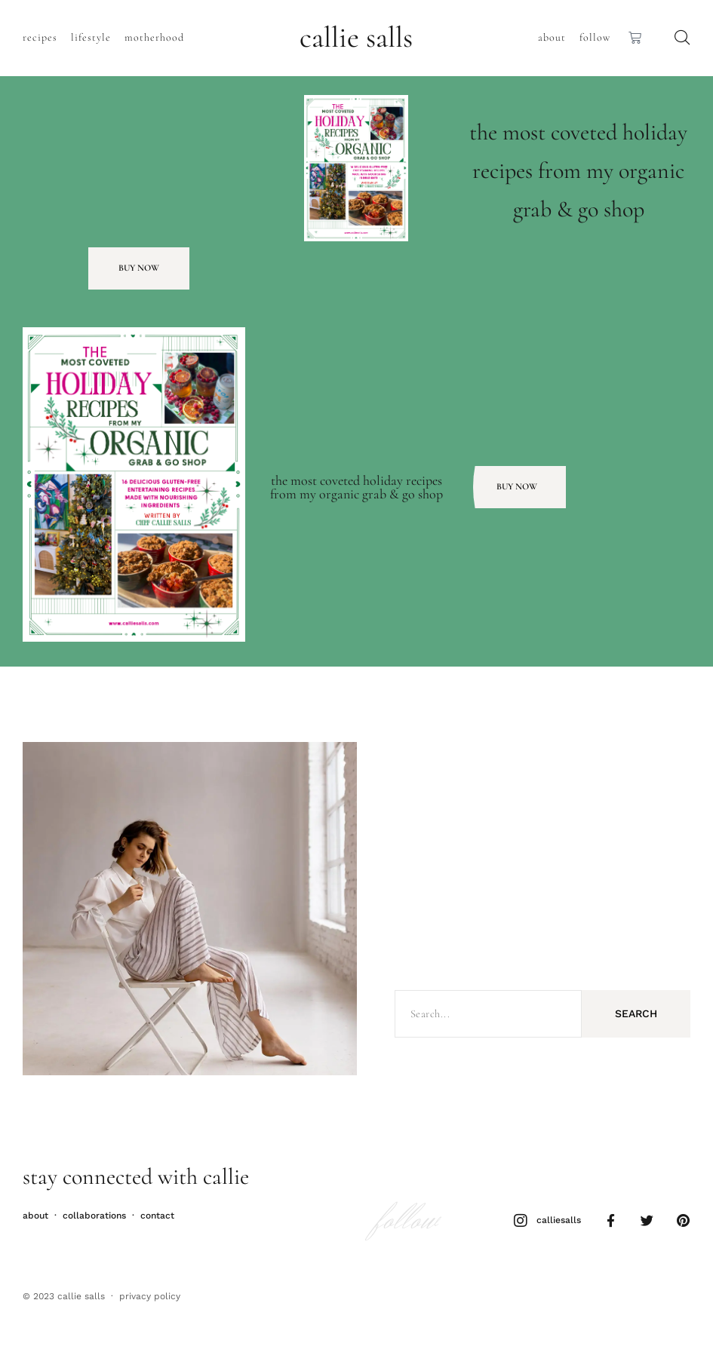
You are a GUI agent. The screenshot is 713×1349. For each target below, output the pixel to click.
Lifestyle (91, 37)
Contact (157, 1215)
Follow (594, 37)
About (552, 37)
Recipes (40, 37)
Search (636, 1013)
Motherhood (154, 37)
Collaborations (94, 1215)
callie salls (356, 37)
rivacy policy (152, 1296)
